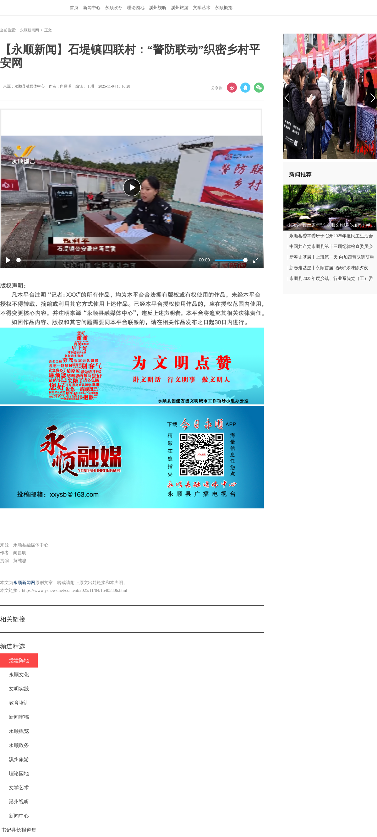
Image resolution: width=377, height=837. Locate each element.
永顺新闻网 (29, 30)
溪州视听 (158, 7)
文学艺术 (201, 7)
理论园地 (136, 7)
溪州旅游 (179, 7)
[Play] (8, 260)
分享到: (217, 88)
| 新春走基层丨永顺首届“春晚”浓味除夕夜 (327, 268)
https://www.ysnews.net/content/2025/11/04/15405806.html (74, 590)
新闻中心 (92, 7)
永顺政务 (114, 7)
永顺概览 (223, 7)
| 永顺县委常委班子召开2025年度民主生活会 (330, 235)
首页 (74, 7)
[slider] (106, 260)
